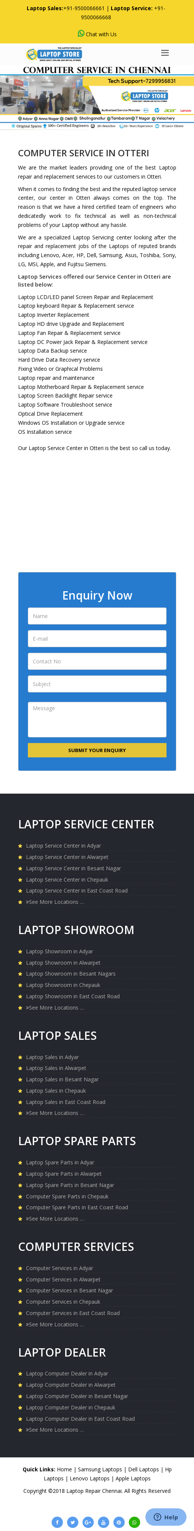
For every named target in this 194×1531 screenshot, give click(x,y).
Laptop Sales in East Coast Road (65, 1101)
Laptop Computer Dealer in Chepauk (70, 1407)
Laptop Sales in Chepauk (56, 1090)
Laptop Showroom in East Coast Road (73, 996)
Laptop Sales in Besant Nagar (62, 1079)
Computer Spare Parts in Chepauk (67, 1196)
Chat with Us (97, 34)
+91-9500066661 (84, 8)
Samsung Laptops (101, 1469)
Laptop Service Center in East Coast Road (77, 890)
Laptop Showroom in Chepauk (63, 984)
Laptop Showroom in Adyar (59, 951)
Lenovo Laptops (90, 1478)
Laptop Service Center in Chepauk (67, 879)
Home (64, 1469)
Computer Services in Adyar (59, 1268)
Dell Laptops (144, 1469)
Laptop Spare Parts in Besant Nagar (70, 1185)
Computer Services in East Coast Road (73, 1313)
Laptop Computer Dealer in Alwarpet (71, 1384)
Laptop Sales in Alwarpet (56, 1068)
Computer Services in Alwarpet (63, 1279)
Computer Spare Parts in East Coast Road (77, 1207)
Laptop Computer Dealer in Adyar (67, 1373)
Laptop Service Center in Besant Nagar (73, 868)
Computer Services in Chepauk (63, 1301)
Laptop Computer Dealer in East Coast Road (80, 1418)
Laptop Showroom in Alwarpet (63, 962)
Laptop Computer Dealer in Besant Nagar (77, 1396)
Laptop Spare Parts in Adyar (60, 1162)
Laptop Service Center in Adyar (63, 845)
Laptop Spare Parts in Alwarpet (64, 1173)
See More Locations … (55, 901)
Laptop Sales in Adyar (52, 1057)
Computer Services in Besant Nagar (69, 1290)
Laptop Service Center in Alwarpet (67, 856)
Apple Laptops (133, 1478)
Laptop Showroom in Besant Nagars (71, 973)
